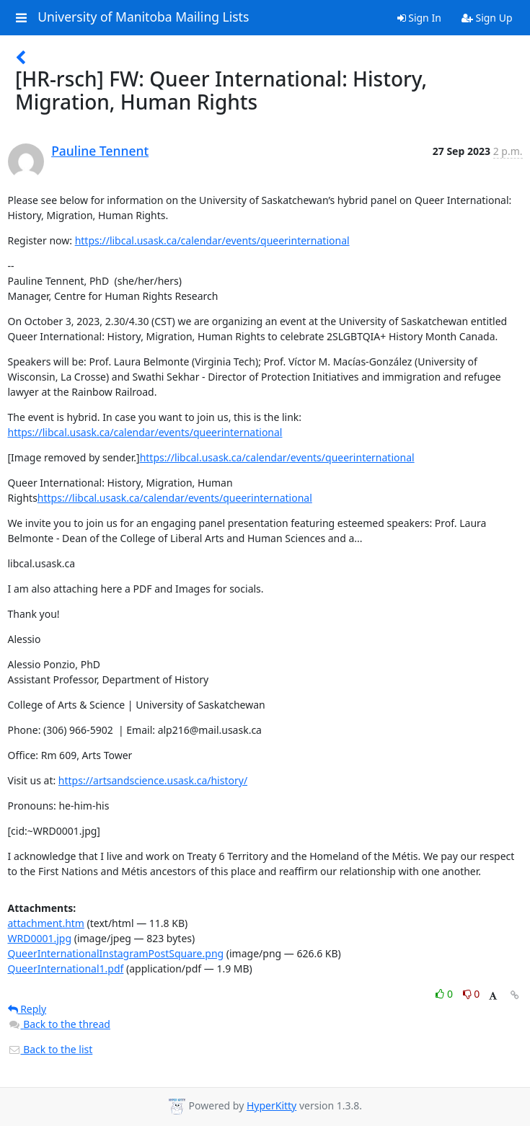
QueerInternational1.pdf (66, 968)
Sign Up (487, 18)
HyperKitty (271, 1105)
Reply (27, 1009)
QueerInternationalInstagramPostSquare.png (116, 953)
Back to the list (50, 1049)
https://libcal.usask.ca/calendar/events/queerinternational (212, 240)
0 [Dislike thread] (471, 994)
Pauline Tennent (100, 150)
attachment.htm (46, 923)
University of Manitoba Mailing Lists (143, 17)
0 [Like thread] (445, 994)
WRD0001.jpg (40, 938)
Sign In (419, 18)
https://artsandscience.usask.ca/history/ (152, 780)
